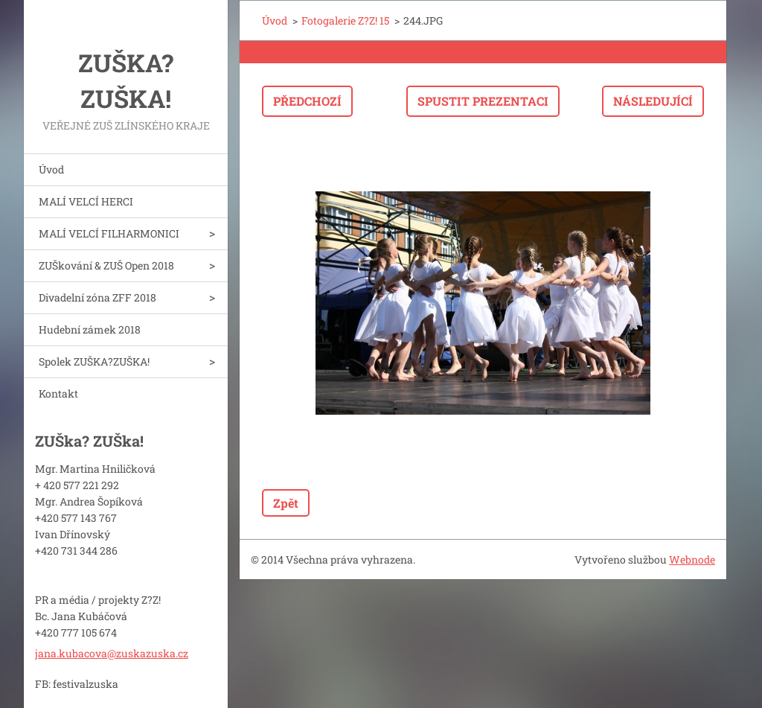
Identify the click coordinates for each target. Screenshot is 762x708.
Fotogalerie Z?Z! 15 (345, 20)
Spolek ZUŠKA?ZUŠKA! (94, 361)
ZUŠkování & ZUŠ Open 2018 (106, 265)
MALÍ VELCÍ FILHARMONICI (109, 233)
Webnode (692, 559)
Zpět (285, 503)
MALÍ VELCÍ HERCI (86, 201)
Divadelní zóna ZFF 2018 (97, 297)
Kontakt (58, 393)
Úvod (51, 169)
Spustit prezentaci (482, 101)
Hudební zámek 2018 (90, 329)
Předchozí (307, 101)
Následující (653, 101)
